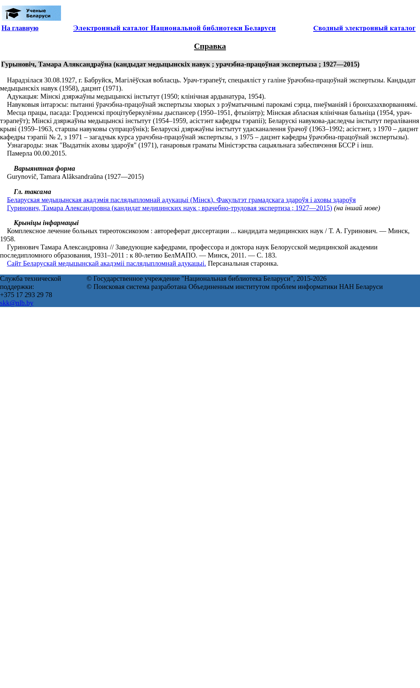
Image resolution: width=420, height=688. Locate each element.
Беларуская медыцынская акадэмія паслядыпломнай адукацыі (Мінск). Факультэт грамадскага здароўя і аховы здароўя (181, 200)
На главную (19, 28)
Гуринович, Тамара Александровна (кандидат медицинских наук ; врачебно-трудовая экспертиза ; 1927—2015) (169, 208)
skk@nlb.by (16, 303)
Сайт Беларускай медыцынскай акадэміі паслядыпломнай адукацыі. (106, 263)
